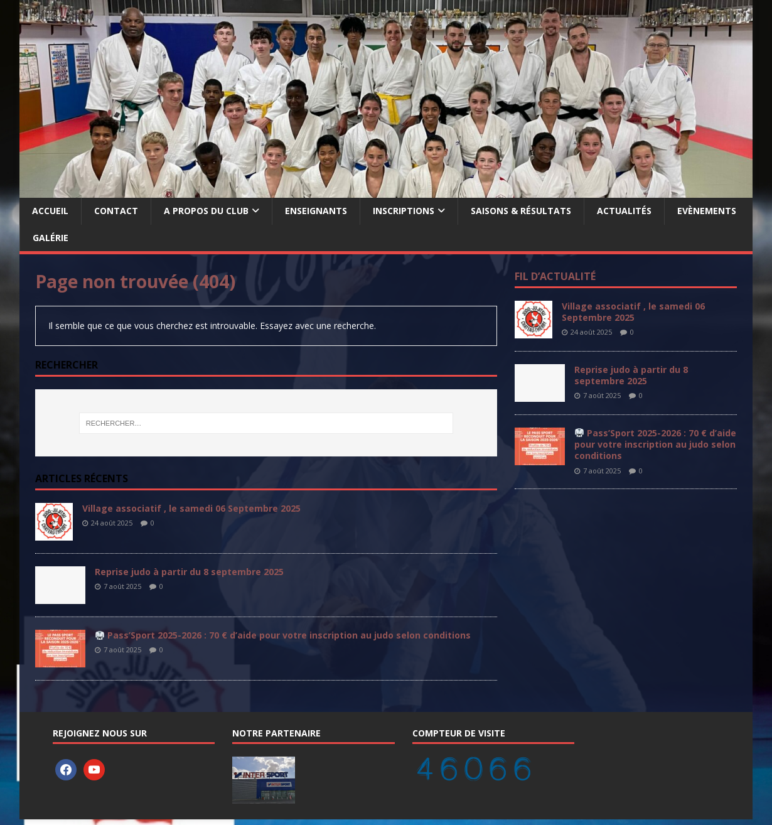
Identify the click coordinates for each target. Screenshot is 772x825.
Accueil (50, 211)
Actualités (624, 211)
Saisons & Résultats (521, 211)
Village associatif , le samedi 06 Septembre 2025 (191, 508)
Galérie (50, 238)
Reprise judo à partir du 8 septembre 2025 (189, 572)
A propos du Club (206, 211)
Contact (116, 211)
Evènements (706, 211)
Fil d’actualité (555, 276)
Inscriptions (403, 211)
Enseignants (316, 211)
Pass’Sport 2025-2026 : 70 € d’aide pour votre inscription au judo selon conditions (283, 635)
